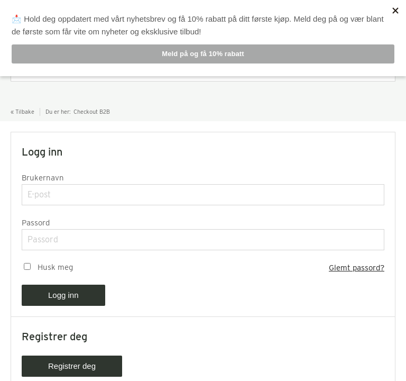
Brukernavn (43, 178)
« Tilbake (22, 111)
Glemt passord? (356, 268)
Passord (36, 223)
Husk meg (55, 267)
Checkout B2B (91, 111)
